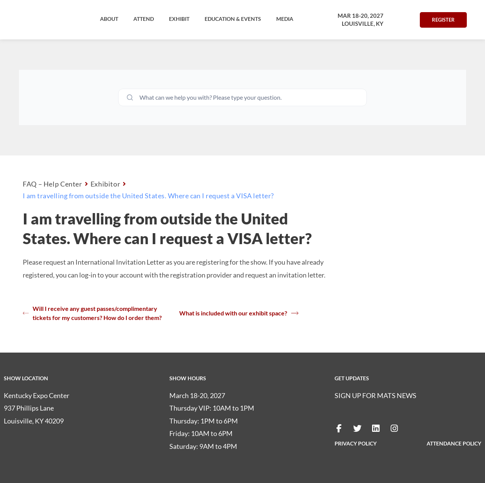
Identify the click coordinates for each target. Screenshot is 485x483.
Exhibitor (105, 184)
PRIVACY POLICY (356, 443)
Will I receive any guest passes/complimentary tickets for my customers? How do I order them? (92, 313)
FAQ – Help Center (52, 184)
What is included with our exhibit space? (239, 313)
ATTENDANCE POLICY (454, 443)
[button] (109, 19)
